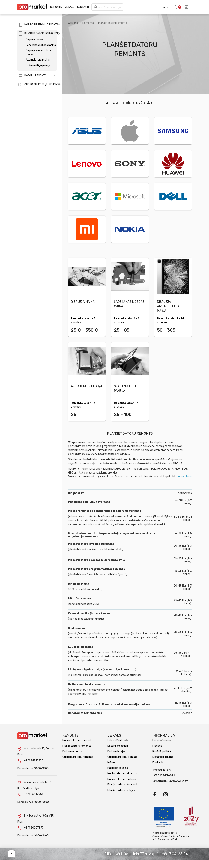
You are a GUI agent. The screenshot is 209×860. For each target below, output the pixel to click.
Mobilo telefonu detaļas (121, 779)
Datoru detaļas (116, 751)
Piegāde (157, 745)
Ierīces (111, 762)
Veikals (70, 7)
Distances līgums (162, 756)
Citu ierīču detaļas (118, 740)
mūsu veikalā (184, 476)
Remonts (56, 7)
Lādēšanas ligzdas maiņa (41, 45)
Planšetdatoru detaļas (121, 790)
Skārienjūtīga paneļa (38, 65)
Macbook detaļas (117, 768)
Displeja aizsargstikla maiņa (38, 52)
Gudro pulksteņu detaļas (122, 756)
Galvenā (73, 23)
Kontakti (83, 7)
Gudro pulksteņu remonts (77, 756)
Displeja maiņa (34, 39)
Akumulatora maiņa (38, 59)
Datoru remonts (72, 751)
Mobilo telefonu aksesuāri (122, 773)
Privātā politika (161, 751)
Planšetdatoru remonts (112, 23)
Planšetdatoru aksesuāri (122, 784)
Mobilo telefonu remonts (77, 740)
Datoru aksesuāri (117, 745)
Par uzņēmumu (161, 740)
